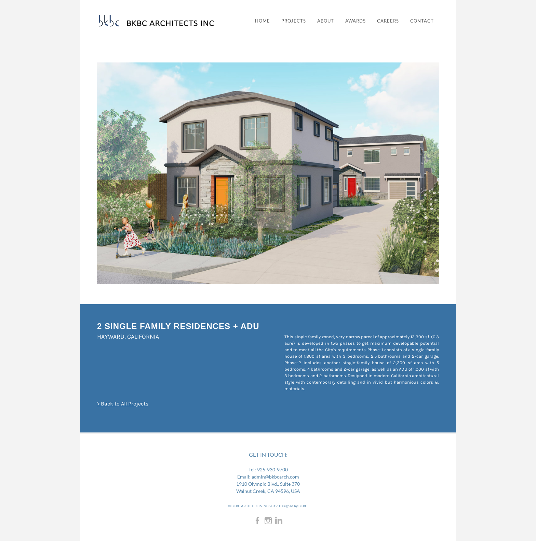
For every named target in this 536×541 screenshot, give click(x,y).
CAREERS (388, 21)
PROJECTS (293, 21)
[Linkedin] (278, 520)
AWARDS (355, 21)
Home (262, 21)
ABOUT (325, 21)
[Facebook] (257, 520)
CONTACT (422, 21)
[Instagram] (268, 520)
